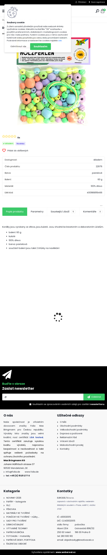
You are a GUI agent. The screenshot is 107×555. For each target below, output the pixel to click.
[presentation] (4, 312)
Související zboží (63, 211)
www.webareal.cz (66, 552)
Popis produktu (14, 211)
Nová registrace (98, 2)
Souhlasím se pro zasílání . (69, 404)
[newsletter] (94, 397)
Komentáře (93, 211)
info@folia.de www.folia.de (22, 471)
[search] (97, 11)
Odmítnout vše (18, 46)
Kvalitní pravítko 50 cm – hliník (75, 297)
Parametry (37, 211)
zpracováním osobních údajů (62, 404)
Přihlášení (82, 2)
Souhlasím (40, 46)
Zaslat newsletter (18, 388)
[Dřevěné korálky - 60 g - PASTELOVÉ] (53, 81)
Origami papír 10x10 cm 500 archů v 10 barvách (26, 326)
